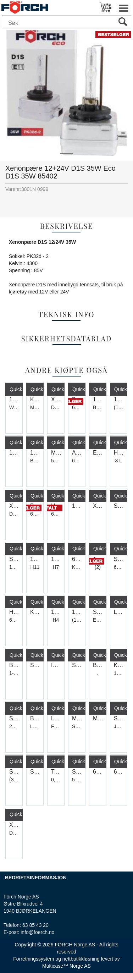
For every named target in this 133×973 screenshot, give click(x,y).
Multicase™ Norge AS (66, 966)
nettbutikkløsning (81, 959)
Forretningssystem (33, 959)
